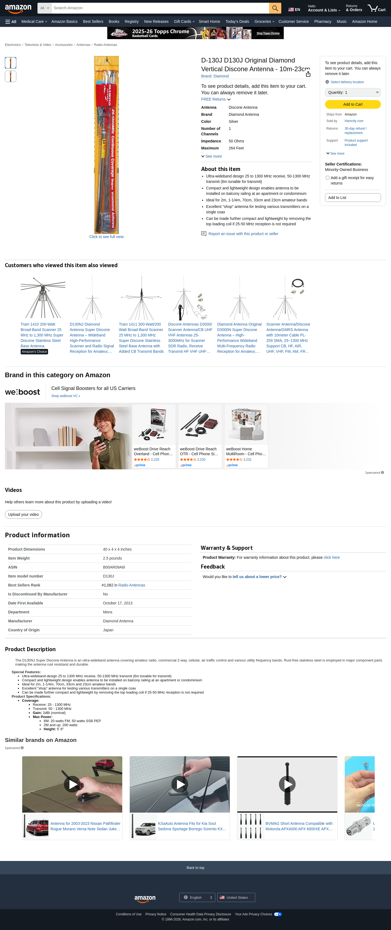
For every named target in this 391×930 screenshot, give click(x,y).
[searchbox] (160, 8)
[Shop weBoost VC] (65, 396)
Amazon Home (364, 21)
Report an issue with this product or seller (239, 234)
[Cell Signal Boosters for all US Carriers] (93, 388)
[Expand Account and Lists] (339, 10)
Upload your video (23, 514)
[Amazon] (18, 8)
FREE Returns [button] (216, 99)
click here (332, 557)
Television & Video (38, 45)
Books (114, 21)
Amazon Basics (64, 21)
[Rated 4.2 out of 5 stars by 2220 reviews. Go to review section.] (154, 460)
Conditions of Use (129, 914)
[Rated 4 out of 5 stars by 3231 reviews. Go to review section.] (246, 460)
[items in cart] (376, 8)
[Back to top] (195, 873)
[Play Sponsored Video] (72, 784)
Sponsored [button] (375, 472)
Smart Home (209, 21)
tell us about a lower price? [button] (260, 577)
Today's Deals (237, 21)
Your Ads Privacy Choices (253, 914)
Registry (131, 21)
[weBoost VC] (22, 392)
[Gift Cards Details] (194, 21)
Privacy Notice (156, 914)
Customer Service (294, 21)
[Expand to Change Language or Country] (211, 898)
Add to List (337, 197)
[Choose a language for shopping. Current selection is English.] (194, 897)
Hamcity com (354, 121)
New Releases (156, 21)
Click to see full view (106, 237)
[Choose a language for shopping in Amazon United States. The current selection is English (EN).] (294, 8)
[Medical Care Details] (46, 21)
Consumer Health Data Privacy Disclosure (200, 914)
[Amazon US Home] (145, 899)
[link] (43, 335)
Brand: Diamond (215, 76)
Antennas (83, 45)
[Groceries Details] (273, 21)
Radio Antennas (105, 45)
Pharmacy (322, 21)
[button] (11, 21)
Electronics (13, 45)
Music (342, 21)
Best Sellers (93, 21)
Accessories (64, 45)
